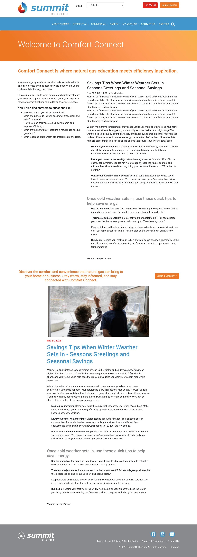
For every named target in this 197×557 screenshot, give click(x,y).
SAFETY (114, 24)
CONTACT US (148, 24)
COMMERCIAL (98, 24)
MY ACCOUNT (129, 24)
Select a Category (166, 276)
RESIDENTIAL (80, 24)
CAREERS (164, 24)
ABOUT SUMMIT (60, 24)
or (45, 276)
